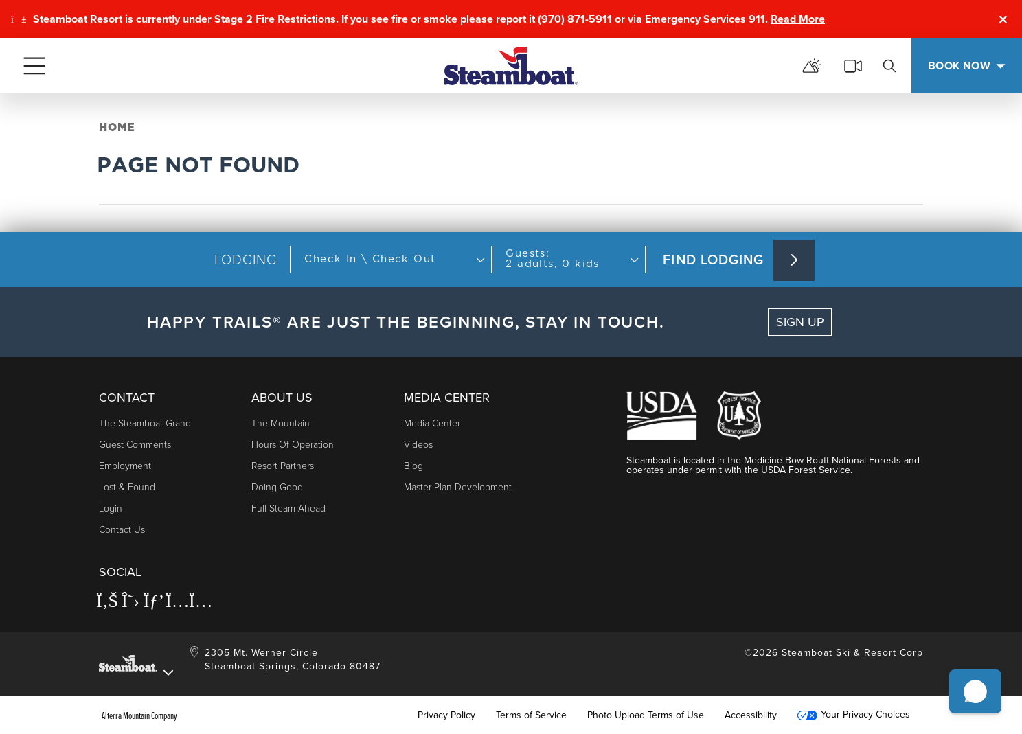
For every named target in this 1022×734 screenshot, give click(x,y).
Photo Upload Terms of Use (645, 715)
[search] (889, 66)
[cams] (853, 66)
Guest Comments (135, 444)
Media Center (432, 423)
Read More (798, 19)
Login (110, 508)
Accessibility (751, 715)
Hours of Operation (292, 444)
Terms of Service (531, 715)
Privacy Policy (446, 715)
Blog (413, 466)
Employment (125, 466)
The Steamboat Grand (145, 423)
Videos (418, 444)
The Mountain (280, 423)
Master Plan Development (458, 487)
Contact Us (122, 530)
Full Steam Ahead (288, 508)
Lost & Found (127, 487)
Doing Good (277, 487)
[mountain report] (812, 66)
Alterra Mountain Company (139, 715)
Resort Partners (282, 466)
